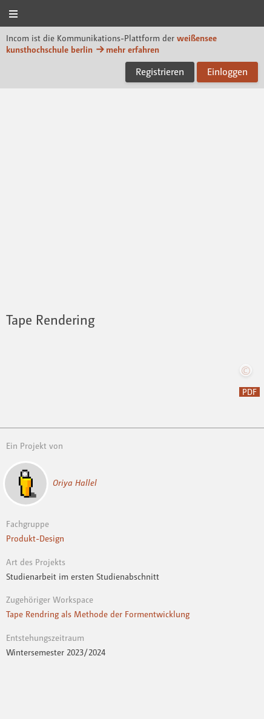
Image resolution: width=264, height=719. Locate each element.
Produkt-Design (35, 538)
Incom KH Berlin (132, 14)
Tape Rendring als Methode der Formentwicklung (98, 614)
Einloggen (227, 71)
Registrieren (160, 71)
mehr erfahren (127, 49)
